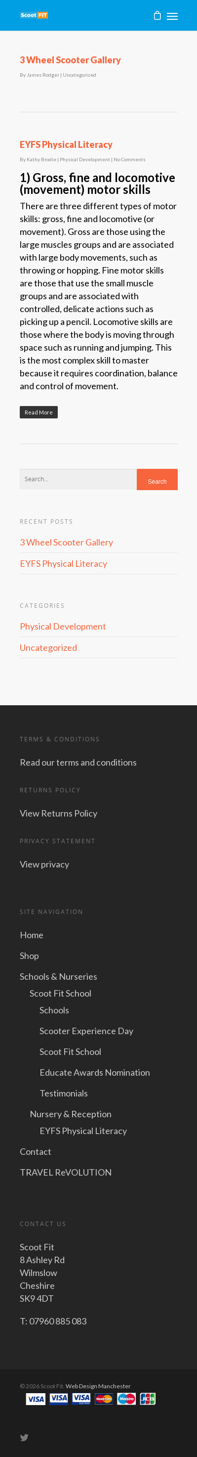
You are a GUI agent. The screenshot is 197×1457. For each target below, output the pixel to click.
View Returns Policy (58, 813)
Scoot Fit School (60, 993)
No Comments (130, 159)
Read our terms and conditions (78, 762)
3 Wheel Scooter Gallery (70, 59)
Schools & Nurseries (58, 976)
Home (31, 934)
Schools (54, 1009)
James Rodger (43, 75)
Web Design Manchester (98, 1386)
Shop (29, 955)
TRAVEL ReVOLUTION (66, 1172)
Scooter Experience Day (86, 1030)
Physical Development (85, 159)
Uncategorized (79, 75)
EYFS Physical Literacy (66, 144)
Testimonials (63, 1093)
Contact (35, 1151)
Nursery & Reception (71, 1113)
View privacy (44, 864)
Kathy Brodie (41, 159)
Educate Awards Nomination (94, 1072)
